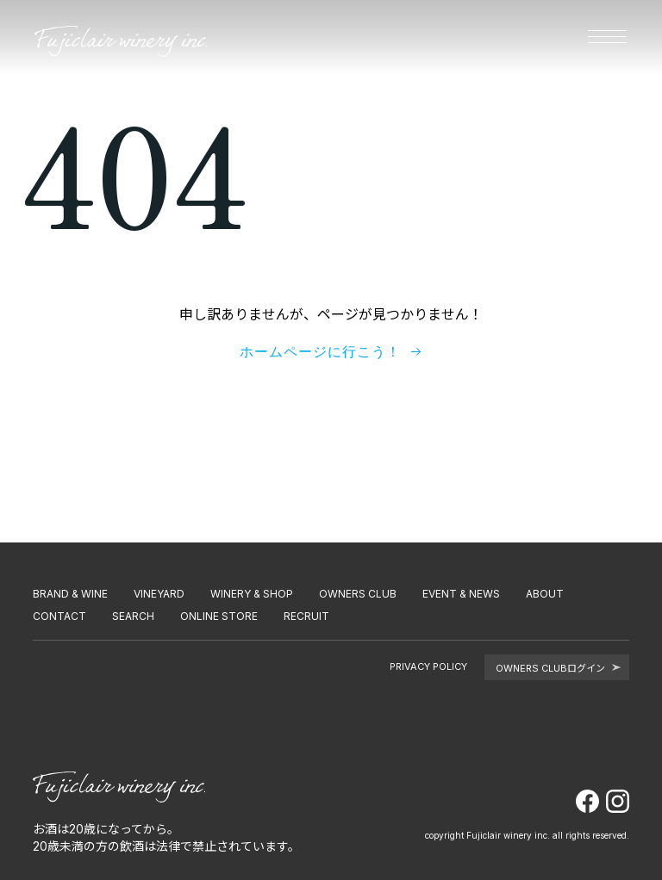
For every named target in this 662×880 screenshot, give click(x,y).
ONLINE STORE (219, 616)
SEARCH (133, 616)
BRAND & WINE (70, 593)
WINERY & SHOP (251, 593)
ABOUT (545, 593)
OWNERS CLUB (358, 593)
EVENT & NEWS (461, 593)
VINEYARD (159, 593)
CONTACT (59, 616)
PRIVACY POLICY (428, 666)
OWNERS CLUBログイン (558, 668)
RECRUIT (306, 616)
